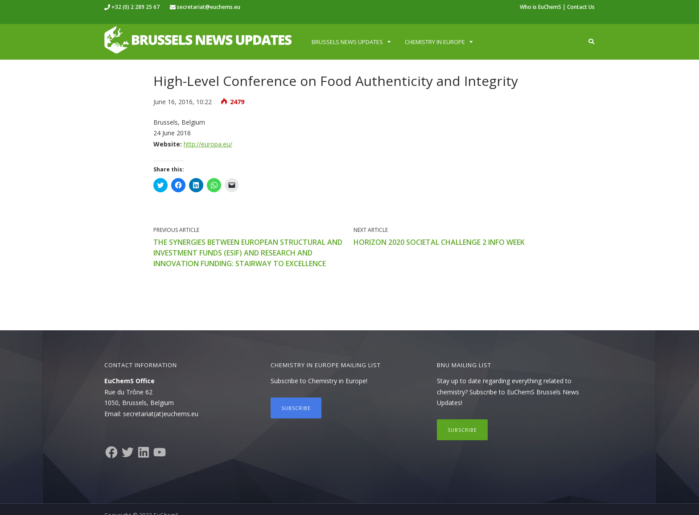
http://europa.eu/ (208, 144)
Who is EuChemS (540, 7)
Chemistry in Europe (435, 42)
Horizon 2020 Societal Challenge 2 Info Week (439, 242)
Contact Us (581, 7)
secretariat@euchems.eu (208, 7)
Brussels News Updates (347, 42)
